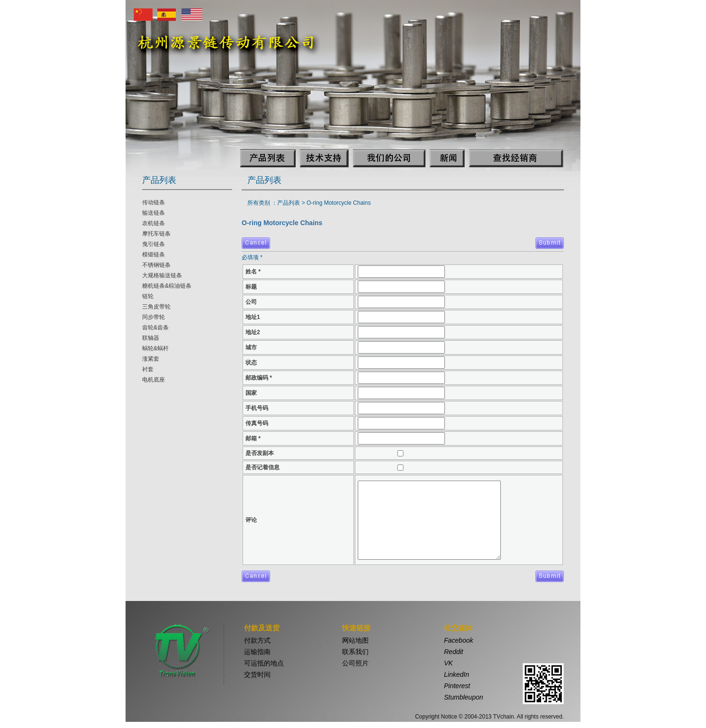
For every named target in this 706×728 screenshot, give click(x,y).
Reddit (453, 651)
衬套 (148, 369)
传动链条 (153, 202)
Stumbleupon (463, 697)
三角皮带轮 (156, 306)
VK (448, 663)
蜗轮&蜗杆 (155, 348)
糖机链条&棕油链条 (166, 285)
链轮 (148, 296)
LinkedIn (456, 674)
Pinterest (457, 686)
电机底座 (153, 379)
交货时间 (257, 674)
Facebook (458, 640)
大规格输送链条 (162, 275)
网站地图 (355, 640)
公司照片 (355, 663)
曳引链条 (153, 244)
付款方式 (257, 640)
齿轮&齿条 (155, 327)
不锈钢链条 (156, 265)
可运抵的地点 (264, 663)
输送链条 (153, 212)
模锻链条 (153, 254)
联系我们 (355, 651)
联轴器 (150, 338)
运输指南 (257, 651)
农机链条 (153, 223)
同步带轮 (153, 317)
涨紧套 (150, 358)
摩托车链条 (156, 233)
